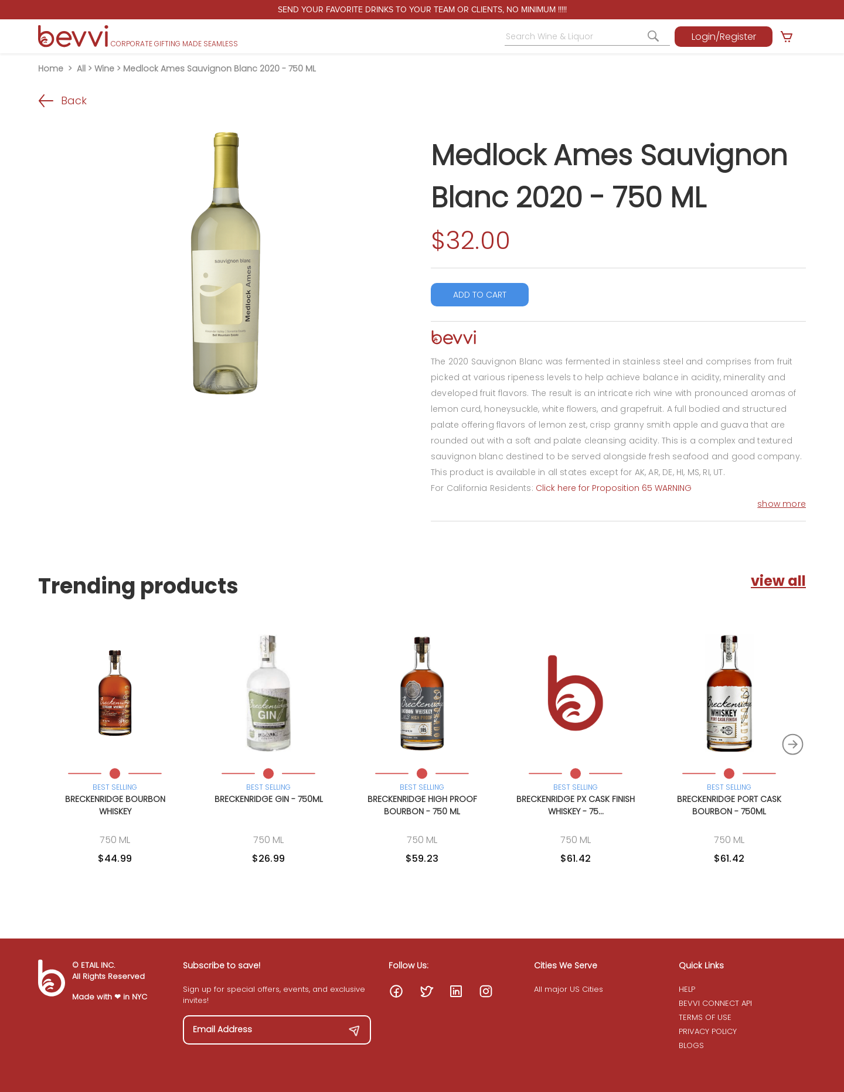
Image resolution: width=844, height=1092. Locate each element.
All (81, 68)
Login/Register (724, 36)
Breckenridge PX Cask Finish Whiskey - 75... (575, 805)
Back (62, 100)
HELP (687, 989)
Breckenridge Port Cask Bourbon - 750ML (729, 805)
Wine (104, 68)
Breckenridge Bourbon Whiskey (115, 805)
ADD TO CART (479, 295)
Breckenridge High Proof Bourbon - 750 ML (422, 805)
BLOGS (691, 1045)
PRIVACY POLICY (708, 1031)
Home (50, 68)
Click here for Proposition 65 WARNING (614, 488)
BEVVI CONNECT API (715, 1003)
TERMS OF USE (705, 1017)
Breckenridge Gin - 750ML (269, 799)
